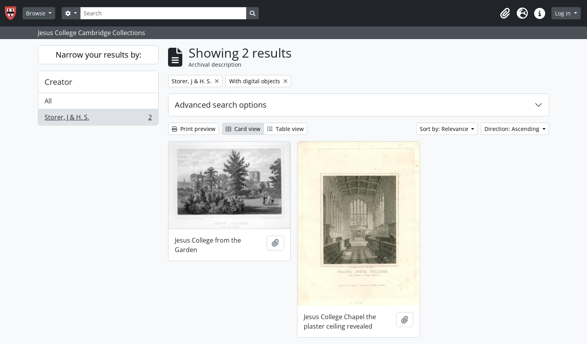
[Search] (163, 13)
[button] (505, 13)
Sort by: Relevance (445, 129)
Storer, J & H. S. (98, 118)
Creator (58, 82)
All (48, 101)
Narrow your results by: (98, 54)
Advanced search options (221, 104)
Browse (36, 13)
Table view (285, 129)
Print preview (193, 129)
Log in (563, 13)
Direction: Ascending (512, 129)
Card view (243, 129)
